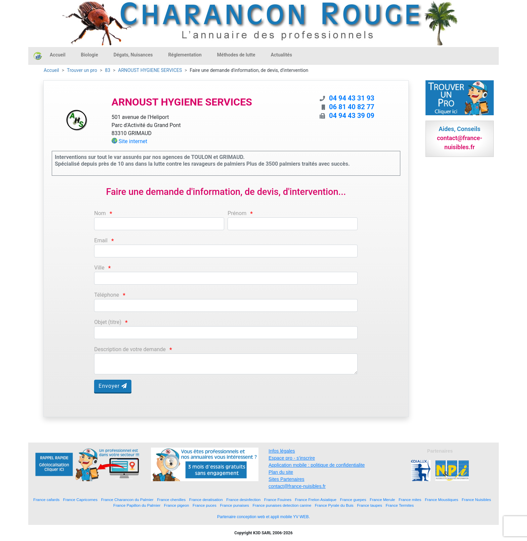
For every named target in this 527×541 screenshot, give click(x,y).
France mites (410, 499)
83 (107, 70)
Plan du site (281, 472)
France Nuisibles (476, 499)
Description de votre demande (130, 349)
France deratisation (206, 499)
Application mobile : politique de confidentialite (317, 465)
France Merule (382, 499)
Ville (99, 267)
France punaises (234, 505)
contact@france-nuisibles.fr (297, 486)
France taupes (369, 505)
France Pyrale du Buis (334, 505)
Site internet (133, 141)
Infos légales (282, 451)
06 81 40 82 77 (351, 107)
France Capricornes (80, 499)
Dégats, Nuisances (133, 54)
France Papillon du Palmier (136, 505)
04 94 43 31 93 (351, 98)
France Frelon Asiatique (315, 499)
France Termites (400, 505)
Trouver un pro (82, 70)
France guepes (353, 499)
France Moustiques (441, 499)
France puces (204, 505)
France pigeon (176, 505)
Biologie (89, 54)
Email (101, 240)
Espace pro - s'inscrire (292, 458)
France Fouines (277, 499)
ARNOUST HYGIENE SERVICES (150, 70)
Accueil (58, 54)
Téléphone (106, 294)
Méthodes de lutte (236, 54)
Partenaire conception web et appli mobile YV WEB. (263, 516)
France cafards (46, 499)
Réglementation (184, 54)
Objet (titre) (107, 322)
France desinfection (243, 499)
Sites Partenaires (287, 479)
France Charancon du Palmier (127, 499)
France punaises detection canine (281, 505)
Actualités (281, 54)
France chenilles (171, 499)
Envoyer (112, 386)
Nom (100, 213)
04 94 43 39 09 (351, 116)
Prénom (237, 213)
